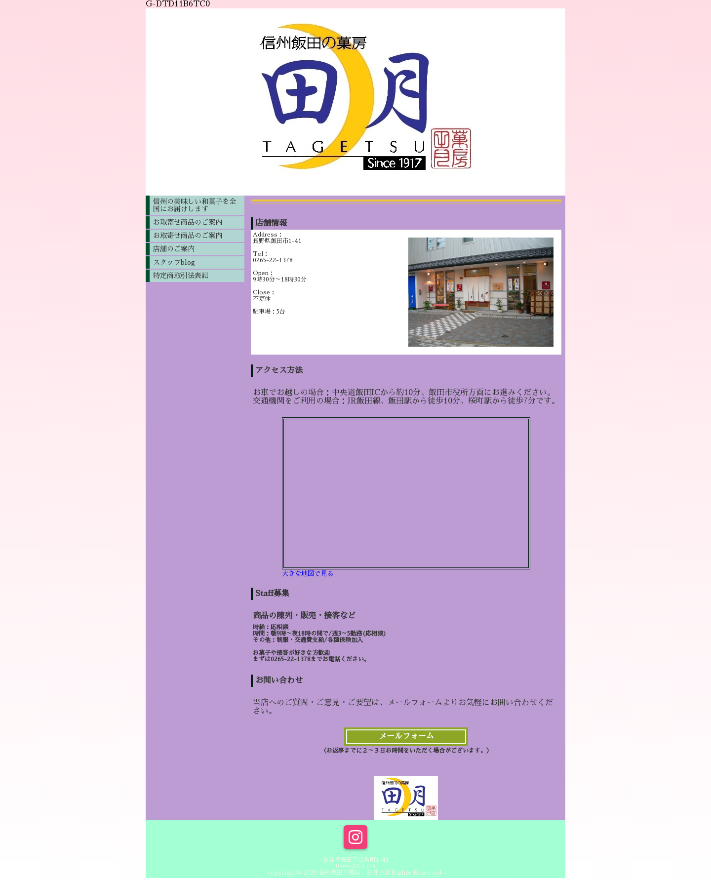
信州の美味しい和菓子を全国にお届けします (194, 205)
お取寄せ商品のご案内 (187, 222)
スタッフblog (174, 262)
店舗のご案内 (174, 248)
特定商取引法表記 (180, 275)
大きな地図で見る (307, 573)
